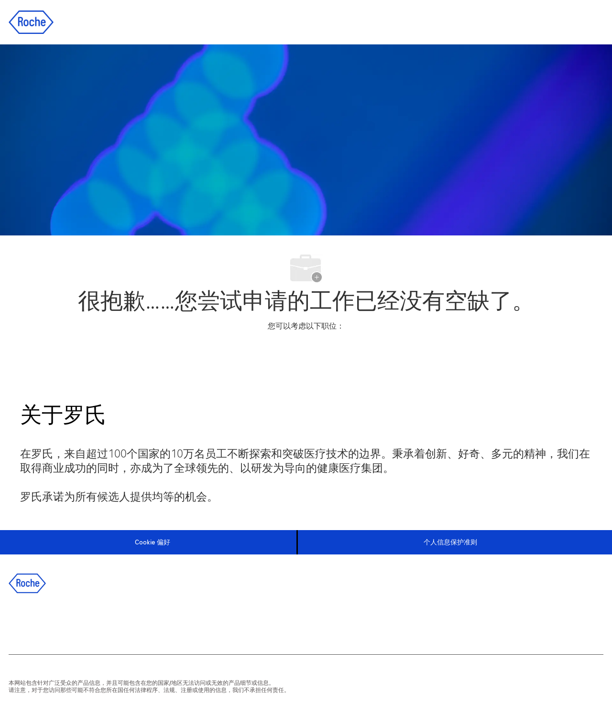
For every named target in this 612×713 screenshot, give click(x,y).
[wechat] (124, 621)
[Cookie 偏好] (152, 542)
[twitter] (73, 621)
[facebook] (21, 621)
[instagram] (98, 621)
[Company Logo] (31, 21)
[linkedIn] (47, 621)
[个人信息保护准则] (450, 542)
